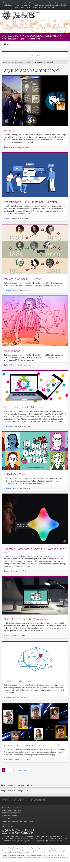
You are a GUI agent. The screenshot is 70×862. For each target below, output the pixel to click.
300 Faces (9, 130)
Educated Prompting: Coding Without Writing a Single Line (35, 550)
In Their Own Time (14, 474)
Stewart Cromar (11, 147)
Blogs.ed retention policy (11, 813)
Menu (9, 45)
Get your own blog (46, 848)
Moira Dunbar (12, 351)
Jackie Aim (9, 426)
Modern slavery (7, 824)
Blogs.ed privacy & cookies (11, 810)
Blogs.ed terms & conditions (12, 808)
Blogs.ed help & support (10, 815)
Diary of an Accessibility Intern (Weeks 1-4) (28, 619)
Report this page (7, 826)
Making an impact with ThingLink (23, 407)
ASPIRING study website (18, 681)
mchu (8, 219)
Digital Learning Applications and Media (31, 36)
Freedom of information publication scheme (17, 821)
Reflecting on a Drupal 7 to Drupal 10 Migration (31, 202)
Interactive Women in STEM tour (22, 279)
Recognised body (20, 841)
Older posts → (24, 770)
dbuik (7, 571)
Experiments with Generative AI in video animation (33, 745)
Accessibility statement (10, 819)
